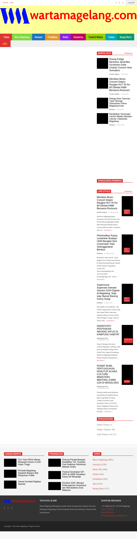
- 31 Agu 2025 (124, 94)
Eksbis (65, 37)
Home (6, 37)
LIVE (5, 43)
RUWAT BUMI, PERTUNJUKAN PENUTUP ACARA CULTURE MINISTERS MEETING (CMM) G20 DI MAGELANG (108, 374)
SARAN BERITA (13, 454)
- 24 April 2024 (107, 302)
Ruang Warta (126, 37)
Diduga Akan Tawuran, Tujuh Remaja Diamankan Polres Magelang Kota (120, 102)
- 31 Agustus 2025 (112, 212)
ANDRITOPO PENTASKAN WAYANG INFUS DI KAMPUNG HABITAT (108, 330)
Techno (111, 37)
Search (131, 3)
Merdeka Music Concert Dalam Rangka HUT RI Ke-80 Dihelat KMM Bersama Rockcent (120, 85)
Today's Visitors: (104, 429)
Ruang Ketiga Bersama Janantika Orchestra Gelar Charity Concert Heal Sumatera (120, 65)
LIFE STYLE (104, 191)
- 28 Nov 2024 (120, 125)
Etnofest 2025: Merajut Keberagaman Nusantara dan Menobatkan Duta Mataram (74, 486)
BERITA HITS (104, 53)
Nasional (38, 37)
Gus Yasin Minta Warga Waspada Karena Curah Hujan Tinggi (29, 462)
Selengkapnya (128, 53)
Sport (11, 2)
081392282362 (108, 513)
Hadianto (112, 109)
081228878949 (108, 509)
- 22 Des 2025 (124, 74)
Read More (108, 230)
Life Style (5, 2)
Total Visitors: (103, 434)
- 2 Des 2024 (119, 109)
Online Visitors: (104, 425)
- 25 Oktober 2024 (108, 253)
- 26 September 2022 (103, 340)
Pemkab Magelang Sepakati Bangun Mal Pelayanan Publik (28, 473)
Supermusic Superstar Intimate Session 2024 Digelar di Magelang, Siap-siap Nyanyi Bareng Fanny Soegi (108, 292)
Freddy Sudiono (114, 74)
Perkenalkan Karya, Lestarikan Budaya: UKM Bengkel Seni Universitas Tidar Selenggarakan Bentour (107, 242)
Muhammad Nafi (102, 338)
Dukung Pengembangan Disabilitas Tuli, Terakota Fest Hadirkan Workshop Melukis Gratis (74, 463)
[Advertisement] (48, 74)
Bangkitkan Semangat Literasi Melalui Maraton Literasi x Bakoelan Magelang (120, 117)
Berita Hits (97, 469)
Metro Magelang (22, 37)
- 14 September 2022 (103, 388)
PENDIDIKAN (56, 454)
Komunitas (78, 37)
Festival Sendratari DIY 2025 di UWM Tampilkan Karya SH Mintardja (73, 474)
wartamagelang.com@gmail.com (114, 516)
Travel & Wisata (95, 37)
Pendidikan (52, 37)
